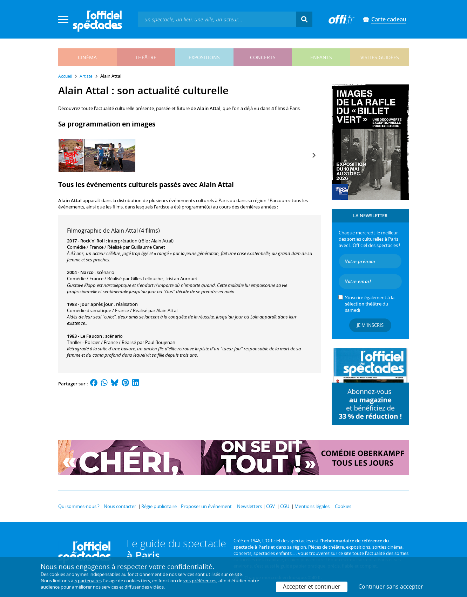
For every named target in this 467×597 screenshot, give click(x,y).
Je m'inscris (370, 325)
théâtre (145, 57)
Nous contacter (120, 506)
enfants (321, 57)
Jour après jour (96, 304)
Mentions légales (312, 506)
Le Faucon (91, 336)
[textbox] (217, 19)
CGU (284, 506)
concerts (263, 57)
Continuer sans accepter (390, 586)
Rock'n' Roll (92, 241)
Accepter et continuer (311, 586)
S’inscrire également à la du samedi (369, 303)
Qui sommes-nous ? (79, 506)
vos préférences (199, 580)
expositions (204, 57)
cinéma (87, 57)
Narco (87, 272)
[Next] (313, 155)
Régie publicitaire (159, 506)
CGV (270, 506)
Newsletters (249, 506)
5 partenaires (88, 580)
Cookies (343, 506)
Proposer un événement (206, 506)
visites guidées (379, 57)
